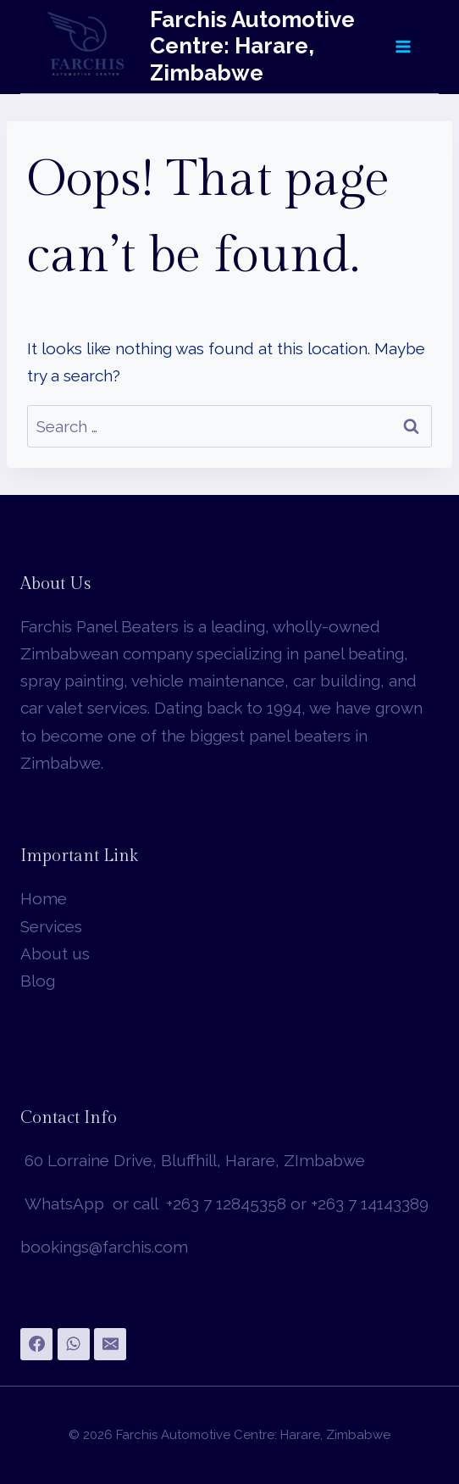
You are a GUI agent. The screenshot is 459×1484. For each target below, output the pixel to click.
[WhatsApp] (74, 1344)
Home (43, 898)
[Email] (110, 1344)
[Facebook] (36, 1344)
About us (55, 953)
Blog (37, 980)
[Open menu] (402, 46)
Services (51, 926)
